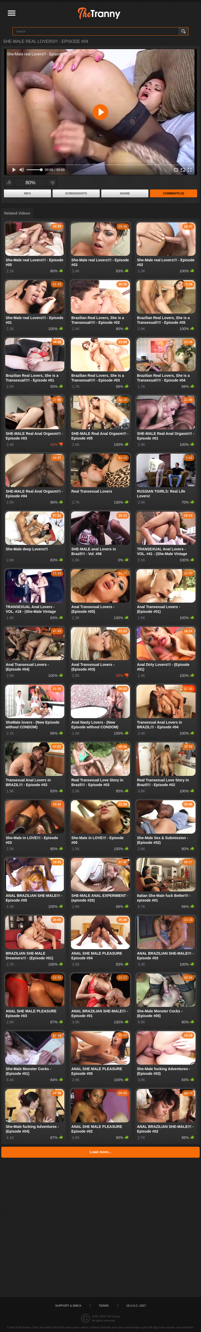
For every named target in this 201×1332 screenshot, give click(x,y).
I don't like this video (52, 182)
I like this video (8, 182)
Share (125, 193)
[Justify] (11, 13)
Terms (104, 1305)
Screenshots (76, 193)
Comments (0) (173, 193)
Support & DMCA (68, 1305)
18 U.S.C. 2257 (136, 1305)
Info (27, 193)
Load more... (100, 1152)
